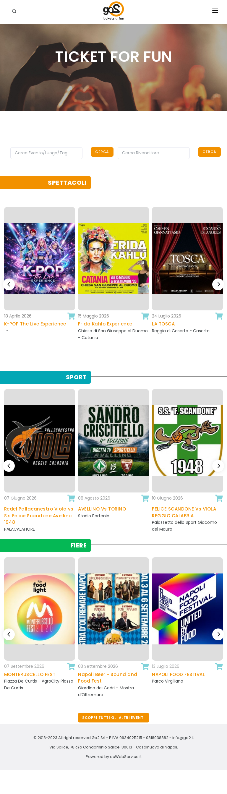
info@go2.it (183, 737)
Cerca (102, 151)
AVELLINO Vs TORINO (102, 509)
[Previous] (9, 284)
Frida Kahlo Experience (105, 324)
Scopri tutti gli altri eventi (113, 717)
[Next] (218, 284)
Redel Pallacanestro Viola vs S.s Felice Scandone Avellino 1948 (39, 515)
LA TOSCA (163, 324)
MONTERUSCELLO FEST (30, 674)
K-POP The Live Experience (35, 324)
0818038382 (157, 737)
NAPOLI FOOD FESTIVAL (178, 674)
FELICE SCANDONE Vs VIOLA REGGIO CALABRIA (184, 512)
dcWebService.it (126, 756)
